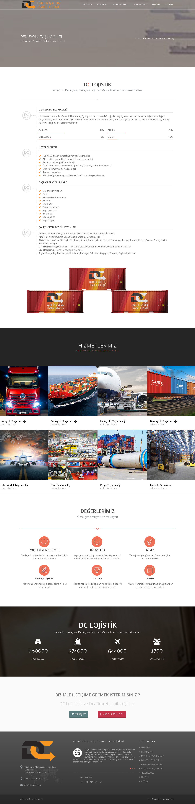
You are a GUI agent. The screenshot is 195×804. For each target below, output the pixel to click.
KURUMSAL (102, 4)
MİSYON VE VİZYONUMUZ (152, 756)
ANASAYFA (87, 4)
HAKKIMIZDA (146, 752)
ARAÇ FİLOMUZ (141, 4)
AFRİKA (140, 130)
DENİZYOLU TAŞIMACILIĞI (152, 768)
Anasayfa (138, 38)
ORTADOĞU (71, 136)
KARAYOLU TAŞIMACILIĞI (151, 760)
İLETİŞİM (169, 4)
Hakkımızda (5, 424)
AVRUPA (71, 130)
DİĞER (140, 136)
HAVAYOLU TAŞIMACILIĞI (151, 764)
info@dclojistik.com (32, 785)
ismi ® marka (153, 799)
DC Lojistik (39, 799)
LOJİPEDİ (156, 4)
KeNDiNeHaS (168, 799)
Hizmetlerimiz (150, 38)
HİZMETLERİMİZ (120, 4)
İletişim (14, 424)
